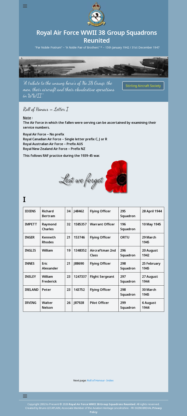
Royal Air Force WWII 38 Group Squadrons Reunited (96, 36)
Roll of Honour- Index (100, 380)
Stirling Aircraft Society (143, 86)
